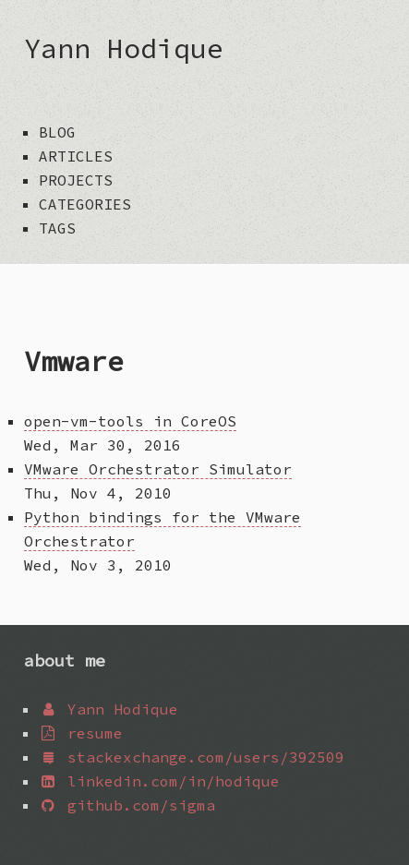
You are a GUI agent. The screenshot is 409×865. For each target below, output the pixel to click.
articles (76, 156)
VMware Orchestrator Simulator (158, 469)
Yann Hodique (123, 48)
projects (76, 180)
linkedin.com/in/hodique (159, 781)
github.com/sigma (127, 805)
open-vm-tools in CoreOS (130, 421)
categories (85, 204)
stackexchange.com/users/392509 (191, 757)
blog (57, 132)
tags (57, 228)
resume (81, 733)
